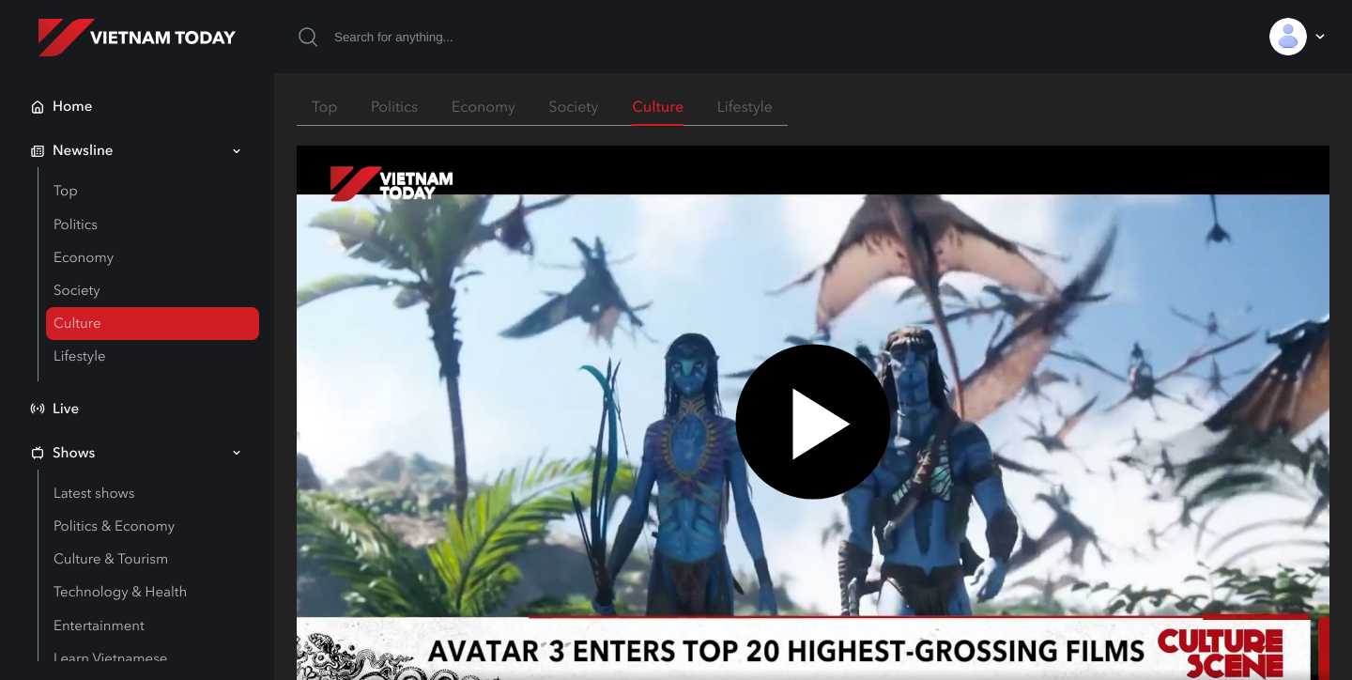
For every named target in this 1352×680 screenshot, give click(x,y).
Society (77, 290)
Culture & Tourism (111, 559)
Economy (84, 257)
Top (66, 190)
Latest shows (94, 493)
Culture (77, 323)
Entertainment (99, 625)
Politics (76, 224)
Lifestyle (80, 356)
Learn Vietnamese (110, 658)
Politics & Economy (114, 526)
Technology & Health (120, 591)
